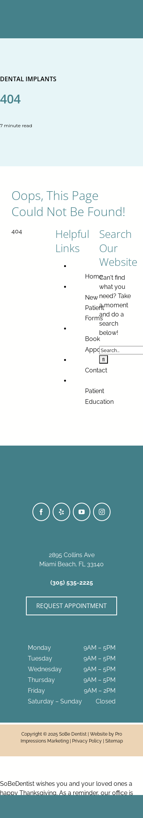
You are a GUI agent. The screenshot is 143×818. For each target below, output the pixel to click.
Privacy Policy (87, 741)
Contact (96, 370)
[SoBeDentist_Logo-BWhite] (72, 6)
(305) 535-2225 (71, 582)
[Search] (103, 359)
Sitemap (114, 741)
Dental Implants (28, 79)
